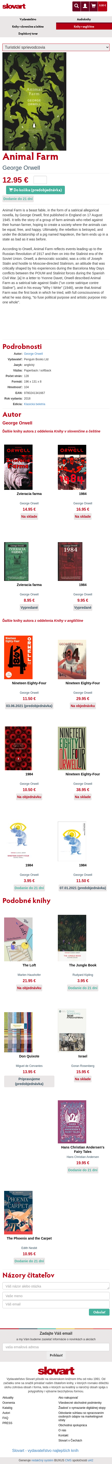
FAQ (5, 1418)
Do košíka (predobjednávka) (35, 189)
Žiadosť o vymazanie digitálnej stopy (82, 1408)
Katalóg (7, 1408)
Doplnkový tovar (28, 33)
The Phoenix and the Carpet (29, 1238)
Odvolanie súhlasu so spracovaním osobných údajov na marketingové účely (81, 1416)
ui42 (90, 1460)
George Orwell (21, 167)
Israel (82, 1056)
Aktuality (7, 1397)
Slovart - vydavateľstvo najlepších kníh (45, 1451)
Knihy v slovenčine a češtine (28, 26)
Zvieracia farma (29, 494)
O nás (62, 1430)
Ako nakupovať (68, 1397)
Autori (6, 1413)
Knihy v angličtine (84, 26)
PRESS (7, 1423)
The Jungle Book (82, 965)
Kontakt (64, 1435)
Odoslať (99, 1312)
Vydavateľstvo (28, 19)
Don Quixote (29, 1056)
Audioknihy (84, 19)
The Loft (29, 965)
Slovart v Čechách (70, 1440)
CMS (68, 1460)
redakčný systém (42, 1460)
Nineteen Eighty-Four (29, 683)
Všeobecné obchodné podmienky (80, 1402)
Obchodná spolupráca (73, 1425)
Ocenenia (8, 1402)
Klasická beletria (34, 404)
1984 (82, 494)
